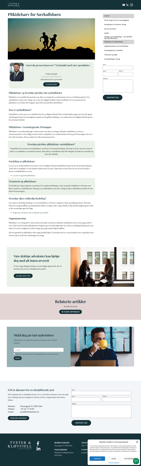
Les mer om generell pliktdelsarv (24, 175)
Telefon (120, 71)
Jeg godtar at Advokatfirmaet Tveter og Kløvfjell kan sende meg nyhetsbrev (37, 354)
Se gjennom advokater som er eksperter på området (30, 212)
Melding (105, 78)
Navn (104, 64)
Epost (105, 71)
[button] (137, 442)
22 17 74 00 (29, 409)
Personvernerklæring (113, 462)
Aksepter (97, 459)
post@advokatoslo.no (29, 412)
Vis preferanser (130, 459)
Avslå (114, 459)
